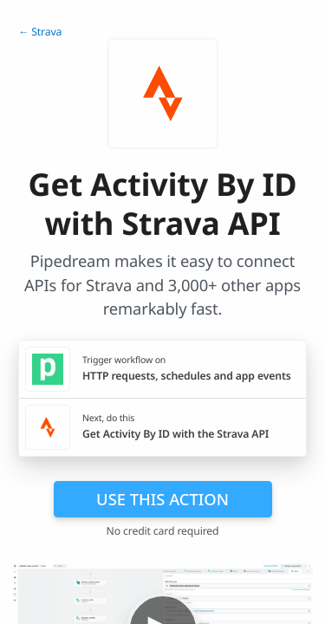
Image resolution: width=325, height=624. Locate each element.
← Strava (40, 31)
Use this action (162, 499)
